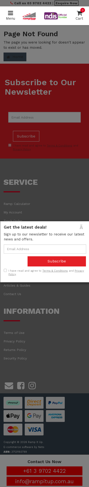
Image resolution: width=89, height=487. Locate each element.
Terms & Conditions (55, 270)
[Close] (83, 227)
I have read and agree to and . (44, 272)
